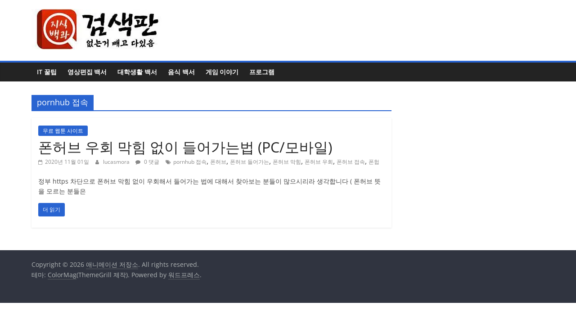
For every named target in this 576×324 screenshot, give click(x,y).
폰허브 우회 (319, 162)
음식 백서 (181, 72)
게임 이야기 (222, 72)
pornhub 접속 (190, 162)
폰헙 (374, 162)
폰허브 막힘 (287, 162)
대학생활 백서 (137, 72)
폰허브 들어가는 (249, 162)
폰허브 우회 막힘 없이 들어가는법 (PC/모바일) (185, 147)
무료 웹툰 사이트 (63, 131)
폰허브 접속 (351, 162)
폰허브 (218, 162)
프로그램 (261, 72)
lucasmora (117, 162)
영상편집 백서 (87, 72)
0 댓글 (147, 162)
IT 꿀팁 (47, 72)
